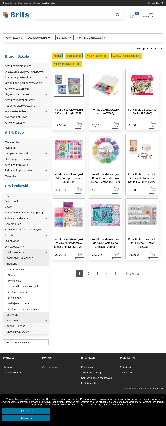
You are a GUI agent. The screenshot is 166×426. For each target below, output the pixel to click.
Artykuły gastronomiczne (26, 100)
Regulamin (87, 367)
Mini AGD (26, 314)
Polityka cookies (90, 383)
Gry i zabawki (14, 37)
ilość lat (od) (74, 55)
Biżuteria (64, 37)
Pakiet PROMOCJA (17, 331)
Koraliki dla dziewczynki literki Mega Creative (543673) (142, 243)
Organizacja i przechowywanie (26, 83)
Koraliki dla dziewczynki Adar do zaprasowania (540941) (69, 178)
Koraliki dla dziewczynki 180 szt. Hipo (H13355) (69, 111)
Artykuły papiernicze (26, 89)
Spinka (12, 275)
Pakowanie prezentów (26, 170)
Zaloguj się (148, 13)
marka (57, 55)
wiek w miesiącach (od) (126, 55)
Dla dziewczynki (40, 37)
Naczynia (26, 320)
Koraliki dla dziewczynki (91, 37)
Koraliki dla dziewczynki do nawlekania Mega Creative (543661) (105, 243)
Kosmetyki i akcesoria (26, 258)
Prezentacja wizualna (26, 77)
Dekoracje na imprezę (26, 159)
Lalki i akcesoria (26, 252)
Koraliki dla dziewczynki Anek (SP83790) (142, 111)
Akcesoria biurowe (26, 117)
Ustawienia (26, 418)
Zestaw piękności (17, 292)
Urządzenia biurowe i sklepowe (26, 72)
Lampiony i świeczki (26, 153)
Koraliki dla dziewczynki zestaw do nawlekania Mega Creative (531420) (68, 243)
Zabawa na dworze (26, 218)
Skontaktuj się (10, 367)
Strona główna (9, 3)
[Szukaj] (73, 15)
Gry (26, 195)
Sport (26, 207)
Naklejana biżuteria (18, 303)
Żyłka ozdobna (16, 269)
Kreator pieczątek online (44, 3)
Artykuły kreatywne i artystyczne (26, 229)
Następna (132, 273)
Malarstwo (26, 176)
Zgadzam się (26, 410)
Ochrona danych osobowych (96, 377)
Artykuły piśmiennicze (26, 66)
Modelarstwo (26, 142)
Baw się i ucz (26, 224)
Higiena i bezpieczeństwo (26, 94)
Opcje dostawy (24, 3)
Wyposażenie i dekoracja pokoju (26, 212)
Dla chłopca (26, 241)
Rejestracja (148, 17)
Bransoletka (14, 297)
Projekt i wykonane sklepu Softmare (143, 388)
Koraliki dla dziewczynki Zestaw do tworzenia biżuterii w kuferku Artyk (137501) (142, 178)
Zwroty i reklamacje (91, 372)
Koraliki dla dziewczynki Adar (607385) (105, 111)
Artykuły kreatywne (26, 165)
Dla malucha (26, 201)
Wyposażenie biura (26, 111)
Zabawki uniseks (26, 326)
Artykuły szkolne (26, 123)
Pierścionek (14, 280)
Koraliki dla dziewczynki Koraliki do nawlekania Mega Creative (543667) (105, 178)
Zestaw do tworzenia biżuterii (23, 309)
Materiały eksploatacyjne (26, 106)
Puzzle (26, 235)
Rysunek (26, 148)
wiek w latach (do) (97, 55)
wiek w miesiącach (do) (67, 64)
